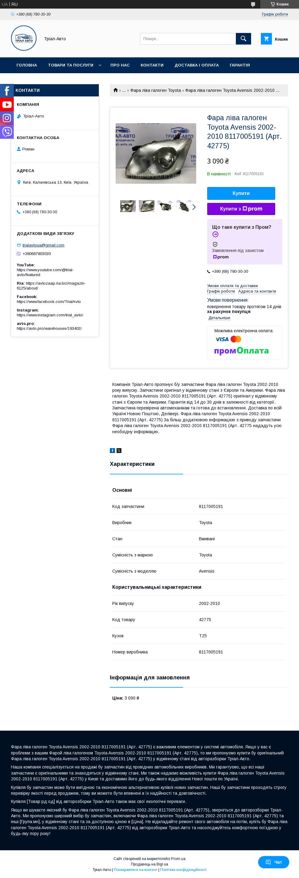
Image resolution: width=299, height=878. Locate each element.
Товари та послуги (70, 65)
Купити (241, 193)
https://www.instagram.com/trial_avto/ (50, 315)
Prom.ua (178, 859)
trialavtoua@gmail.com (43, 245)
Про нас (120, 65)
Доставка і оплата (197, 65)
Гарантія (240, 65)
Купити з (241, 209)
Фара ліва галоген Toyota (155, 90)
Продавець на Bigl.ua (149, 864)
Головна (26, 65)
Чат (273, 862)
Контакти (152, 65)
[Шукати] (243, 39)
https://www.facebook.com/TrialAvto (49, 301)
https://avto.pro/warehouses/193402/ (49, 328)
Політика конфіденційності (183, 870)
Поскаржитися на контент (135, 870)
